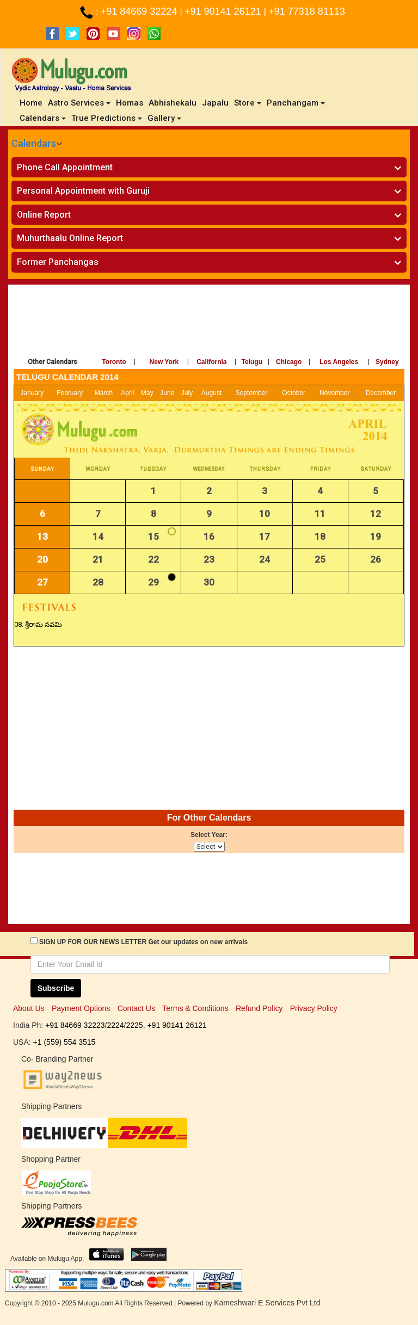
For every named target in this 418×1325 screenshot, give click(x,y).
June (167, 393)
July (187, 393)
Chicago (289, 362)
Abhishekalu (172, 103)
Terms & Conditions (195, 1008)
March (104, 393)
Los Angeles (338, 362)
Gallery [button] (164, 118)
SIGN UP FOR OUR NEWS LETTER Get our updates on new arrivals (143, 942)
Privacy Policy (313, 1008)
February (70, 393)
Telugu (252, 362)
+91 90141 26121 (224, 11)
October (293, 393)
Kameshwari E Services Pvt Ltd (267, 1302)
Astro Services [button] (79, 103)
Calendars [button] (43, 118)
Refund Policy (259, 1008)
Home (32, 102)
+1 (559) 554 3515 (64, 1042)
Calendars (33, 143)
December (381, 393)
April (127, 393)
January (32, 393)
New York (164, 362)
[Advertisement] (209, 322)
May (147, 393)
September (252, 393)
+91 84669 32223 (74, 1025)
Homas (129, 103)
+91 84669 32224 (140, 11)
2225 (134, 1025)
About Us (29, 1008)
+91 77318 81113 (306, 11)
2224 (115, 1025)
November (334, 393)
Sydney (387, 362)
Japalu (215, 103)
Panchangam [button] (296, 103)
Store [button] (247, 103)
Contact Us (136, 1008)
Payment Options (81, 1008)
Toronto (114, 362)
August (211, 393)
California (211, 362)
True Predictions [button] (106, 118)
